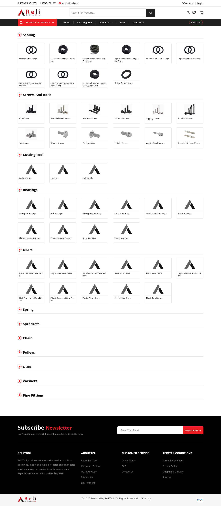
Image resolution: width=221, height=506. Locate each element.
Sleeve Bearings (184, 213)
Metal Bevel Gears (154, 273)
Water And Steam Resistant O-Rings (31, 84)
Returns (167, 477)
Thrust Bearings (121, 238)
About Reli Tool (89, 460)
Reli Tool (109, 498)
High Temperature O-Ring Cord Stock (126, 60)
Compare (187, 3)
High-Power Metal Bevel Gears (31, 299)
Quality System (89, 471)
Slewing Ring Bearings (92, 213)
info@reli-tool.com (68, 3)
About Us (105, 22)
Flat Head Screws (121, 118)
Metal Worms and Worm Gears (94, 274)
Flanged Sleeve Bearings (29, 238)
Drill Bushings (25, 178)
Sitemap (146, 498)
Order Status (129, 460)
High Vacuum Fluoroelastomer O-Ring (62, 84)
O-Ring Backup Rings (123, 83)
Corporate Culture (90, 466)
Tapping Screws (153, 118)
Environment (88, 482)
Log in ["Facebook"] (200, 3)
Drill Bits (54, 178)
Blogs (123, 22)
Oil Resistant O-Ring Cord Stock (63, 60)
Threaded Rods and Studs (189, 143)
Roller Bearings (89, 238)
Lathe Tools (88, 178)
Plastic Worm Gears (91, 298)
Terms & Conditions (173, 460)
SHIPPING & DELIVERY (27, 3)
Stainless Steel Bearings (156, 213)
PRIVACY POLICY (48, 3)
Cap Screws (24, 118)
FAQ (124, 466)
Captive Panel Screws (155, 143)
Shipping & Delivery (173, 471)
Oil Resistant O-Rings (28, 59)
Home (66, 22)
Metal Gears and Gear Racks (31, 274)
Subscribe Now (192, 430)
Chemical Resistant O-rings (157, 59)
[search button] (152, 13)
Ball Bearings (56, 213)
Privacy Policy (170, 466)
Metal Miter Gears (122, 273)
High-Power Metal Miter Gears (189, 274)
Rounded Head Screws (60, 118)
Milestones (87, 477)
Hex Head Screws (90, 118)
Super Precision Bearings (61, 238)
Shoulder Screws (185, 118)
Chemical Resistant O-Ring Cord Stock (94, 60)
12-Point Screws (121, 143)
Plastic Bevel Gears (154, 298)
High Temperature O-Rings (189, 59)
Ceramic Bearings (122, 213)
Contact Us (138, 22)
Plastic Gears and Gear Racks (62, 299)
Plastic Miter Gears (122, 298)
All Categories (84, 22)
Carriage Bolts (89, 143)
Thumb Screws (57, 143)
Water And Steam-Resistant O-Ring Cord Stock (94, 84)
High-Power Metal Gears (61, 273)
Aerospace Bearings (27, 213)
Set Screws (24, 143)
